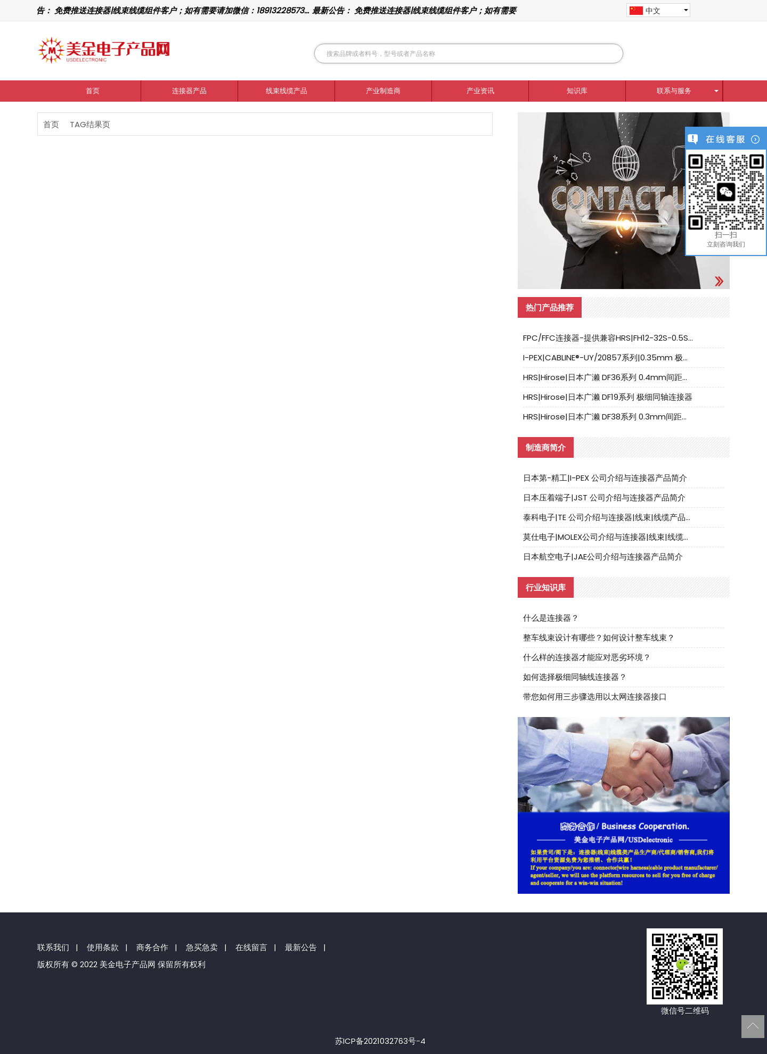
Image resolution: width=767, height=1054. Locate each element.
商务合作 (152, 947)
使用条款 (103, 947)
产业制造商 (383, 91)
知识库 (577, 91)
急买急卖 (202, 947)
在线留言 (251, 947)
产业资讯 (480, 91)
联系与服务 (674, 91)
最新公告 (301, 947)
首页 (93, 91)
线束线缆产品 (286, 91)
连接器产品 (189, 91)
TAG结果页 (90, 124)
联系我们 (53, 947)
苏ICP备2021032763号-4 (380, 1041)
